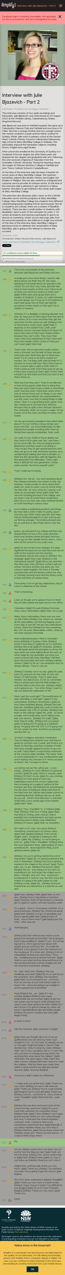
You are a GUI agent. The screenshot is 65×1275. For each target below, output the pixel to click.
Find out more (21, 1232)
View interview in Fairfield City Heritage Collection (29, 242)
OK (32, 1269)
